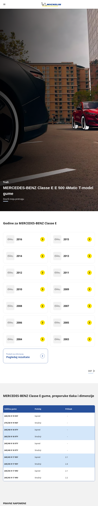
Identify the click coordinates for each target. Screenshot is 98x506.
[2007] (72, 306)
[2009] (72, 289)
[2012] (25, 272)
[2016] (25, 239)
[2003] (72, 339)
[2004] (25, 339)
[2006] (25, 322)
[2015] (72, 239)
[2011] (72, 272)
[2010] (25, 289)
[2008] (25, 306)
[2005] (72, 322)
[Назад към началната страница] (51, 4)
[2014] (25, 256)
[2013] (72, 256)
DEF (91, 371)
